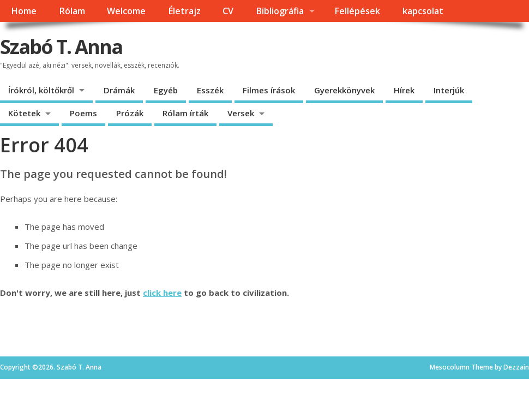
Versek (240, 113)
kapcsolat (422, 11)
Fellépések (357, 11)
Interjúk (449, 90)
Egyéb (166, 90)
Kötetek (24, 113)
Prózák (129, 113)
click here (162, 292)
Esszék (210, 90)
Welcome (126, 11)
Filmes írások (269, 90)
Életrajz (184, 11)
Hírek (404, 90)
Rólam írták (185, 113)
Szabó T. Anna (61, 46)
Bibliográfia (280, 11)
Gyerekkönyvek (344, 90)
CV (228, 11)
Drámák (119, 90)
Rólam (72, 11)
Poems (83, 113)
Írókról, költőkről (41, 90)
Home (24, 11)
